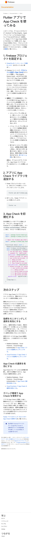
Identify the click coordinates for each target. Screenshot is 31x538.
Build (21, 13)
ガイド (3, 518)
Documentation (7, 7)
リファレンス (4, 521)
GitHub (3, 529)
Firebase (5, 13)
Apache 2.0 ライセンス (20, 441)
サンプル (3, 524)
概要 (6, 49)
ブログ (3, 536)
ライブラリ (4, 526)
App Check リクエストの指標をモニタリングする (17, 350)
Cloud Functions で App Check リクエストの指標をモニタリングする (17, 356)
